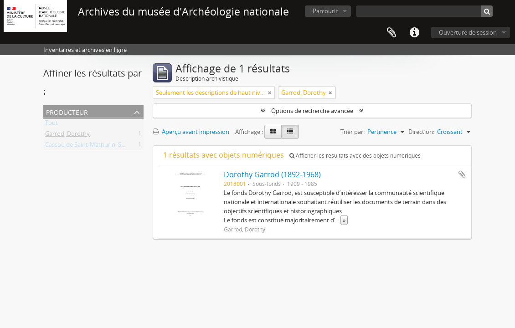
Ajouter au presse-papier (462, 174)
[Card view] (273, 131)
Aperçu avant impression (191, 132)
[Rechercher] (487, 11)
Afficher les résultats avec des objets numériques (355, 155)
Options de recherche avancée (312, 111)
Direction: (421, 132)
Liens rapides (414, 32)
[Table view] (290, 131)
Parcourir (325, 11)
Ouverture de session (468, 32)
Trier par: (352, 132)
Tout (51, 124)
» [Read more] (344, 220)
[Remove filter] (270, 92)
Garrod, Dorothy (67, 135)
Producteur (67, 111)
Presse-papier (391, 32)
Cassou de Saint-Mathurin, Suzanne (93, 146)
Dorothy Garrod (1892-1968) (272, 174)
